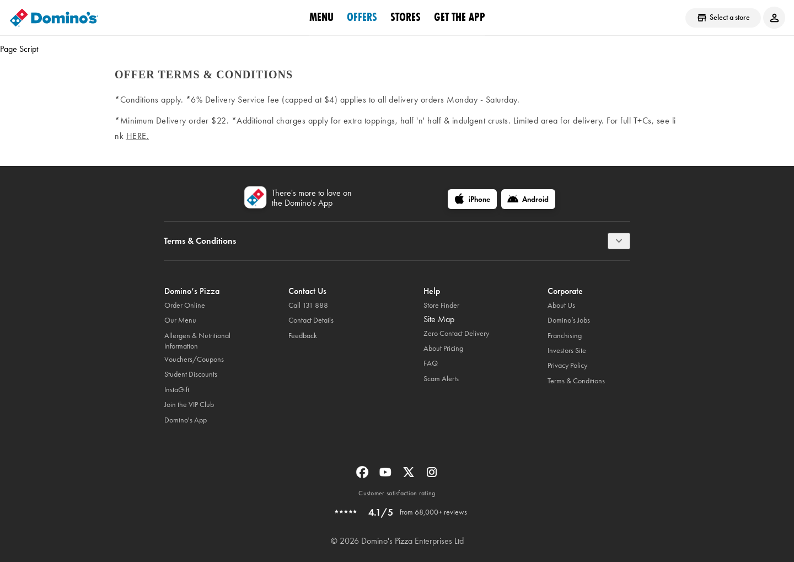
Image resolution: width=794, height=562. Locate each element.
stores (405, 17)
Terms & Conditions (576, 381)
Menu (321, 17)
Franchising (565, 335)
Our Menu (180, 320)
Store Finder (441, 305)
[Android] (528, 199)
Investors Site (567, 350)
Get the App (459, 17)
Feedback (302, 335)
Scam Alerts (441, 378)
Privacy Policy (567, 365)
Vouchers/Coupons (194, 359)
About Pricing (443, 348)
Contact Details (311, 320)
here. (137, 136)
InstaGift (176, 389)
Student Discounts (190, 374)
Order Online (184, 305)
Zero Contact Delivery (456, 333)
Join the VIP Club (189, 404)
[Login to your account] (774, 18)
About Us (561, 305)
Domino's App (185, 420)
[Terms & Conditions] (619, 241)
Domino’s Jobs (569, 320)
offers (362, 17)
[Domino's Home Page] (54, 18)
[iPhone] (472, 199)
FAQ (430, 363)
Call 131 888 (308, 305)
